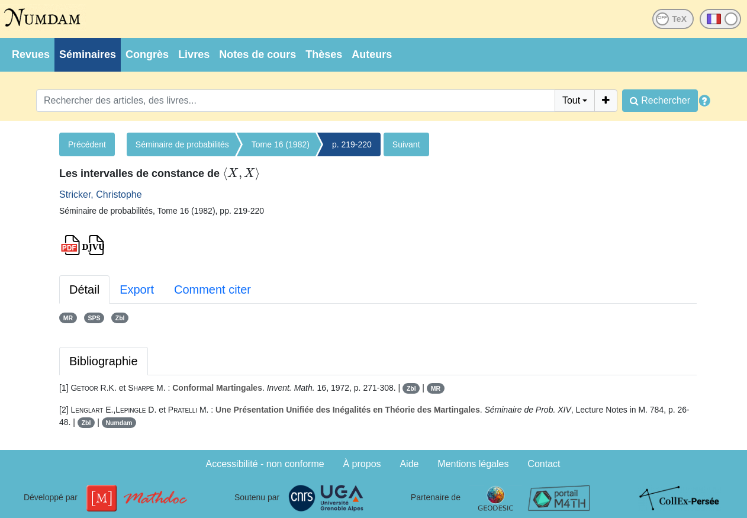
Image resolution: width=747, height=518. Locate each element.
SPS (94, 317)
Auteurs (372, 54)
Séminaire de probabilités (182, 144)
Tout (571, 100)
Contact (543, 464)
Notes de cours (257, 54)
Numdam (119, 422)
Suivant (406, 144)
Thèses (323, 54)
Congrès (147, 54)
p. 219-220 (352, 144)
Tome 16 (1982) (281, 144)
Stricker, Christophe (100, 194)
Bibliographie (103, 361)
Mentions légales (472, 464)
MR (68, 317)
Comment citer (212, 289)
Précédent (87, 144)
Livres (194, 54)
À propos (362, 464)
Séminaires (87, 54)
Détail (84, 289)
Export (137, 289)
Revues (31, 54)
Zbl (120, 317)
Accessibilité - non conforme (265, 464)
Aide (409, 464)
